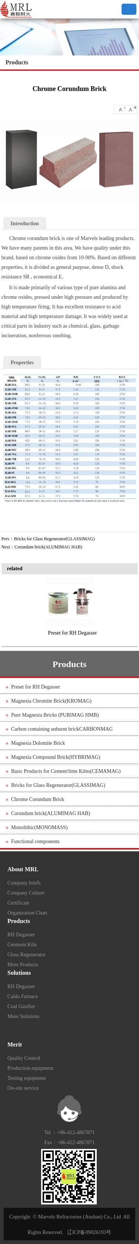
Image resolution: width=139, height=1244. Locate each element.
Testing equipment (26, 1078)
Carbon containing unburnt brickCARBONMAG (62, 729)
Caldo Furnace (22, 996)
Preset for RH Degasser (72, 633)
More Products (22, 964)
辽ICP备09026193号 (89, 1232)
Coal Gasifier (21, 1006)
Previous (10, 606)
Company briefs (24, 883)
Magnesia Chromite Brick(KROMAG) (51, 701)
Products (17, 62)
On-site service (23, 1088)
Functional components (35, 841)
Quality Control (23, 1058)
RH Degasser (21, 934)
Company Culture (25, 893)
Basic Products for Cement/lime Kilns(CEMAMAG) (66, 771)
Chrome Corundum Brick (37, 799)
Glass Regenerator (26, 954)
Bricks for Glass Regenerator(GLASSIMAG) (54, 538)
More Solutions (23, 1016)
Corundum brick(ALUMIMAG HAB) (48, 547)
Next (130, 606)
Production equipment (30, 1068)
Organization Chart (27, 913)
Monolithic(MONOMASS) (39, 827)
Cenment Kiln (22, 944)
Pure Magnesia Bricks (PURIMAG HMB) (55, 715)
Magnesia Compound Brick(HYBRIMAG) (55, 757)
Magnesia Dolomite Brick (38, 743)
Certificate (18, 903)
